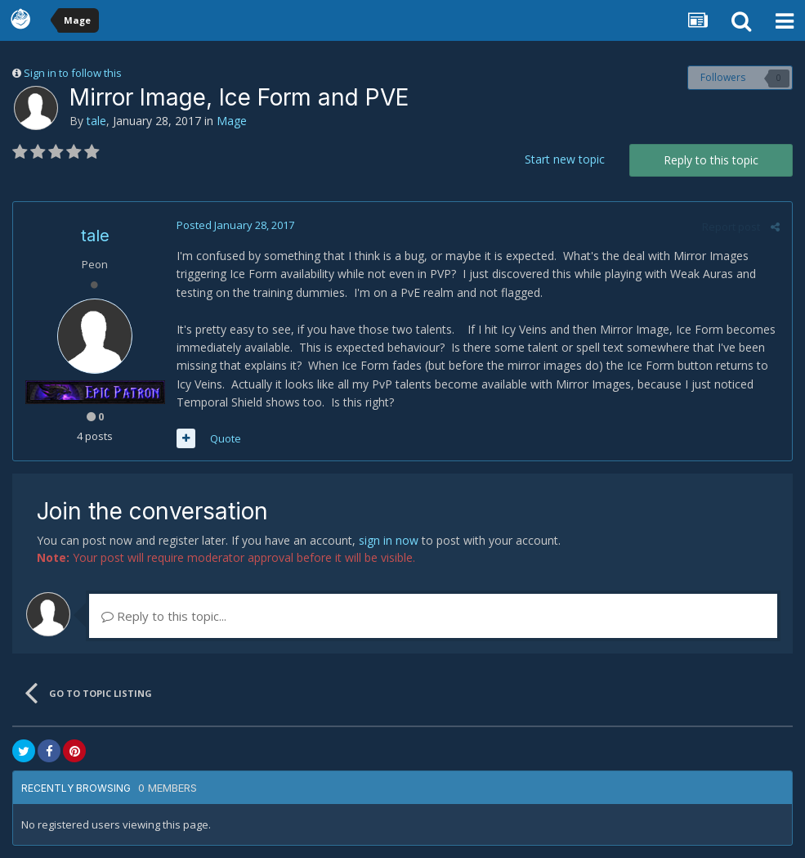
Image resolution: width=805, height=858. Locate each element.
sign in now (388, 540)
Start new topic (565, 159)
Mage (232, 120)
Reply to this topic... (163, 616)
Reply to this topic (711, 160)
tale (96, 120)
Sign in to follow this (73, 72)
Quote (225, 438)
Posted (235, 225)
